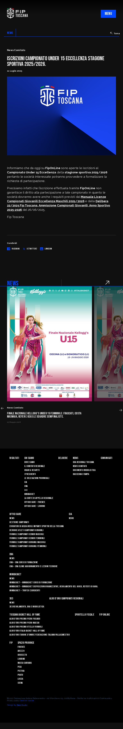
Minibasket (29, 494)
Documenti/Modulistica (84, 470)
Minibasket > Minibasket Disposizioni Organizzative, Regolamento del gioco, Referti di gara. (53, 586)
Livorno (21, 658)
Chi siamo (29, 458)
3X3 (11, 598)
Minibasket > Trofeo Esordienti (24, 590)
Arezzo (21, 650)
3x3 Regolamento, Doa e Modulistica (26, 606)
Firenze (21, 646)
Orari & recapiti (32, 470)
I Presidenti (30, 474)
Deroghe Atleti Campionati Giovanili (26, 530)
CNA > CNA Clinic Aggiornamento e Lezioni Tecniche (33, 566)
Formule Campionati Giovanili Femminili (27, 546)
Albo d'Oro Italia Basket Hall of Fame (27, 630)
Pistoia (21, 670)
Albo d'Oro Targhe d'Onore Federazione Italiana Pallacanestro (39, 634)
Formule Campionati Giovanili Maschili (27, 542)
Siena (20, 682)
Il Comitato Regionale (34, 466)
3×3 (25, 490)
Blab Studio (22, 705)
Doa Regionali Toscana (83, 462)
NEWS (10, 33)
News (75, 458)
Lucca (20, 678)
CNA (26, 486)
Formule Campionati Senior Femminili (27, 538)
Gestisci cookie (27, 700)
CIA (25, 482)
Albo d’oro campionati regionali (66, 598)
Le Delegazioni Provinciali (36, 478)
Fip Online (104, 614)
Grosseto (22, 654)
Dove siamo (29, 462)
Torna (115, 33)
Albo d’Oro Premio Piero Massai (24, 622)
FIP (10, 642)
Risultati (14, 458)
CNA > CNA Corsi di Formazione (23, 562)
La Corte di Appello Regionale (38, 498)
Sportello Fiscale (84, 614)
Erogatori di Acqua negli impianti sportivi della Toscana (36, 526)
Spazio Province (26, 642)
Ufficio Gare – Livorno (34, 506)
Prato (20, 674)
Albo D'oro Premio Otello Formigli (25, 626)
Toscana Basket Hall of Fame (24, 614)
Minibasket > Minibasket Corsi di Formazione (30, 582)
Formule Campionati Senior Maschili (26, 534)
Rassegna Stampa (81, 474)
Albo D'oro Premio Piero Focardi (24, 618)
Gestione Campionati (19, 522)
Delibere (63, 458)
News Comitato (80, 466)
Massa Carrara (25, 662)
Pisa (19, 666)
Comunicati (106, 458)
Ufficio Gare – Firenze (34, 502)
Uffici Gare (15, 514)
